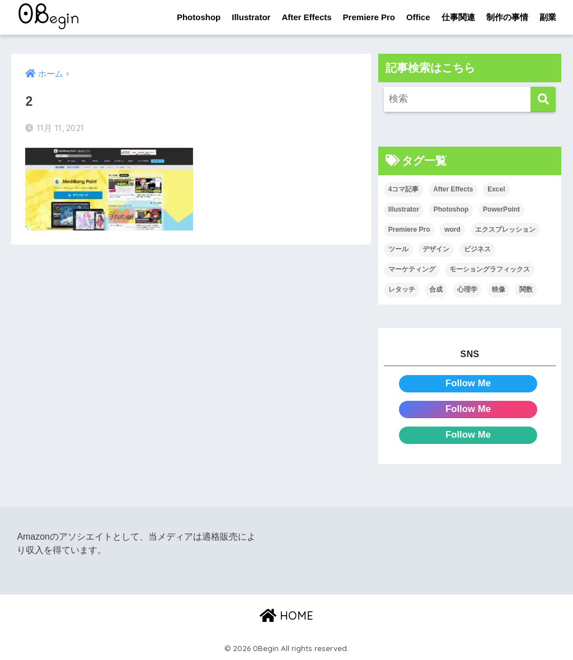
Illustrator (251, 17)
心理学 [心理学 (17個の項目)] (467, 289)
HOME (286, 615)
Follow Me (468, 383)
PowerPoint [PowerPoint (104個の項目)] (501, 209)
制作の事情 (507, 17)
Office (418, 17)
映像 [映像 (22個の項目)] (498, 289)
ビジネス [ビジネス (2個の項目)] (477, 249)
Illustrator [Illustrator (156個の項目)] (403, 209)
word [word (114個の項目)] (452, 229)
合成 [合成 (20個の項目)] (436, 289)
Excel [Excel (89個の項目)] (496, 189)
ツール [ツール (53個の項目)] (398, 249)
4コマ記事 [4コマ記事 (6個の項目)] (403, 189)
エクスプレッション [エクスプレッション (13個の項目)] (505, 229)
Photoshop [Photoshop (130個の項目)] (451, 209)
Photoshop (198, 17)
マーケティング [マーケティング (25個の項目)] (411, 269)
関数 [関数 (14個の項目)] (526, 289)
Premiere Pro (369, 17)
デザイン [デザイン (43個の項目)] (435, 249)
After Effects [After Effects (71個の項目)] (453, 189)
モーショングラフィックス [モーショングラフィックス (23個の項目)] (489, 269)
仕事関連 (458, 17)
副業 (547, 17)
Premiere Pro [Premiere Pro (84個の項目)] (409, 229)
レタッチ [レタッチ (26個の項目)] (401, 289)
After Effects (306, 17)
